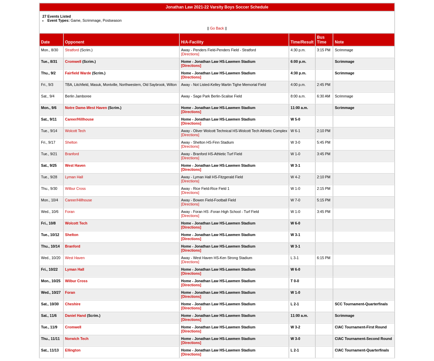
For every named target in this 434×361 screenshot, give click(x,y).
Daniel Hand (75, 315)
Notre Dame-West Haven (86, 108)
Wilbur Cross (75, 188)
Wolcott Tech (75, 131)
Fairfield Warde (78, 73)
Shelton (71, 142)
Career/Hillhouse (79, 119)
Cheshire (73, 304)
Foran (70, 212)
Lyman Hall (74, 177)
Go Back (217, 28)
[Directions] (190, 54)
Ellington (73, 350)
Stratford (72, 50)
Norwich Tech (76, 339)
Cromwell (73, 61)
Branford (72, 154)
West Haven (75, 165)
